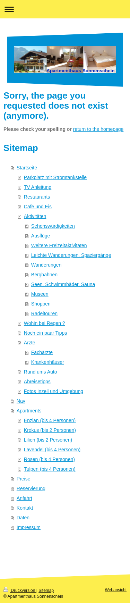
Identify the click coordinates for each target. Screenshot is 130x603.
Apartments (29, 410)
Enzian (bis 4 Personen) (50, 420)
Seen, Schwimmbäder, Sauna (63, 284)
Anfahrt (24, 498)
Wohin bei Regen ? (44, 323)
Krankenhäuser (47, 362)
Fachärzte (42, 352)
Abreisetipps (37, 381)
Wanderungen (46, 265)
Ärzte (29, 342)
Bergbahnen (44, 274)
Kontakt (25, 508)
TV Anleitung (37, 187)
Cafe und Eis (38, 206)
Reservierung (31, 488)
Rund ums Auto (40, 372)
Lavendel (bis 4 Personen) (52, 449)
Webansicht (116, 589)
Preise (24, 478)
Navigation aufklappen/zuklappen (65, 9)
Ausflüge (40, 235)
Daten (23, 517)
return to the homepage (98, 129)
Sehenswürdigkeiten (53, 226)
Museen (40, 294)
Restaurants (37, 197)
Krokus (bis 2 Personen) (50, 430)
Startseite (27, 167)
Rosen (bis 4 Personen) (49, 459)
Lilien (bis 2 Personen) (48, 440)
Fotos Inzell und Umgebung (53, 391)
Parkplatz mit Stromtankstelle (55, 177)
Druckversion (19, 590)
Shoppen (41, 304)
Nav (21, 401)
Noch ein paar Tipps (45, 333)
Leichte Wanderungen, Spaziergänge (71, 255)
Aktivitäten (35, 216)
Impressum (29, 527)
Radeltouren (44, 313)
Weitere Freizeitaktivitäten (59, 245)
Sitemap (46, 590)
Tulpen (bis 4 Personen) (50, 469)
